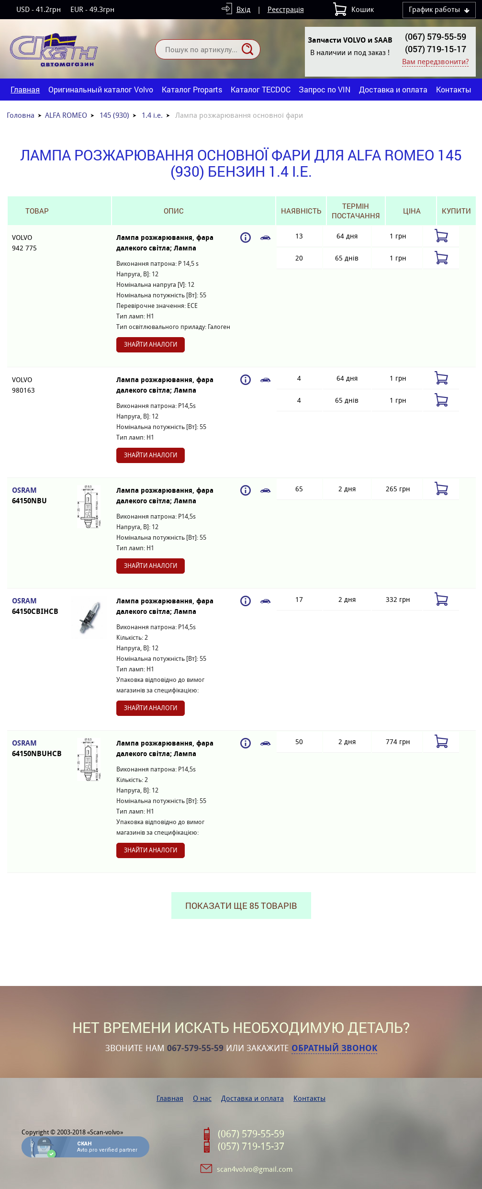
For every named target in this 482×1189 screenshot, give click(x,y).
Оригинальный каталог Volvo (100, 89)
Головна (20, 115)
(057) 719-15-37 (251, 1146)
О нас (202, 1098)
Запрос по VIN (324, 89)
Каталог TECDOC (261, 89)
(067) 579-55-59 (435, 36)
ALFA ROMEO (66, 115)
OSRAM (37, 496)
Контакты (453, 89)
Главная (25, 89)
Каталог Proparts (192, 89)
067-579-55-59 (195, 1048)
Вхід (243, 9)
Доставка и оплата (393, 89)
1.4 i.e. (152, 115)
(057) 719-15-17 (435, 49)
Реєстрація (286, 9)
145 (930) (114, 115)
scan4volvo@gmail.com (254, 1169)
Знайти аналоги (150, 344)
